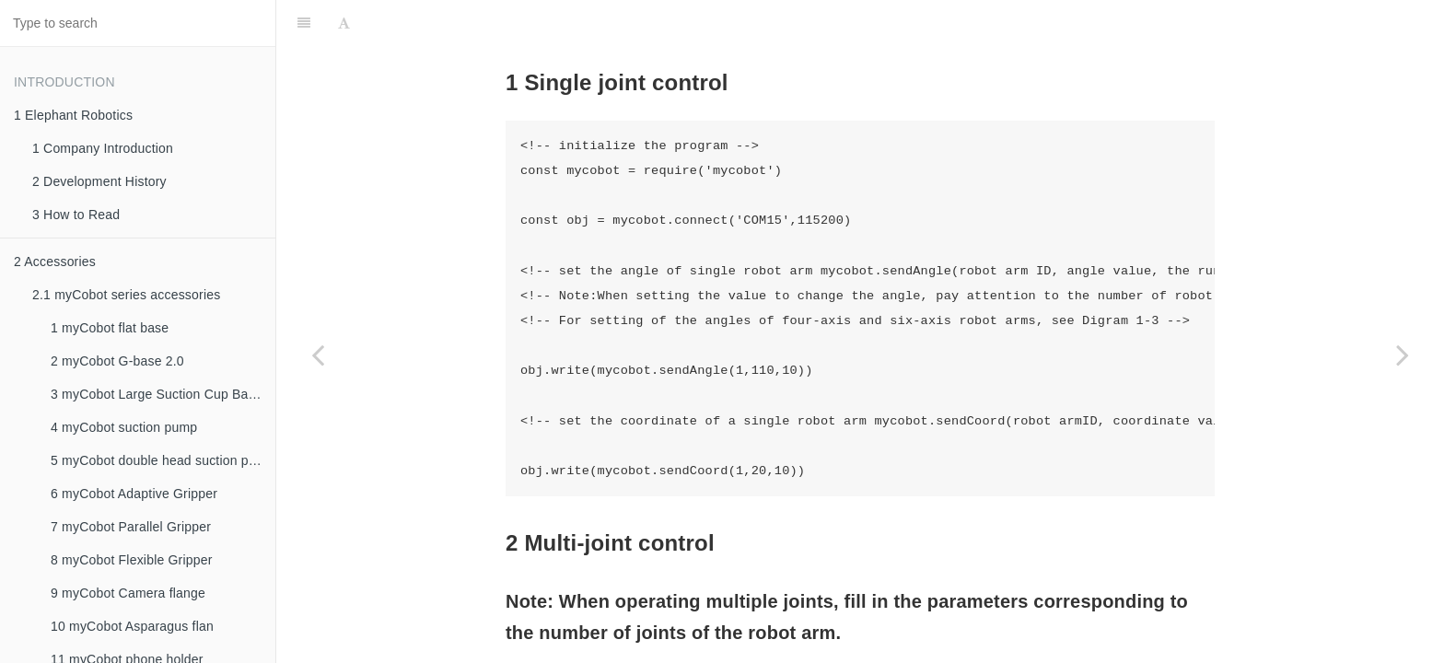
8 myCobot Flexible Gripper (132, 559)
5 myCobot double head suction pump (162, 460)
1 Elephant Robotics (73, 115)
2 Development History (99, 181)
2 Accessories (55, 261)
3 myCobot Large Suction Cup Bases (160, 394)
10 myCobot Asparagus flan (132, 626)
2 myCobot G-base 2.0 (117, 361)
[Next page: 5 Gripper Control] (1402, 354)
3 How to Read (76, 214)
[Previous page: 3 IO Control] (317, 354)
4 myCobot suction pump (124, 427)
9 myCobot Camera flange (128, 593)
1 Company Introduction (102, 148)
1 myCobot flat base (110, 327)
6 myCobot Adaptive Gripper (134, 493)
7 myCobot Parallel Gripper (131, 526)
